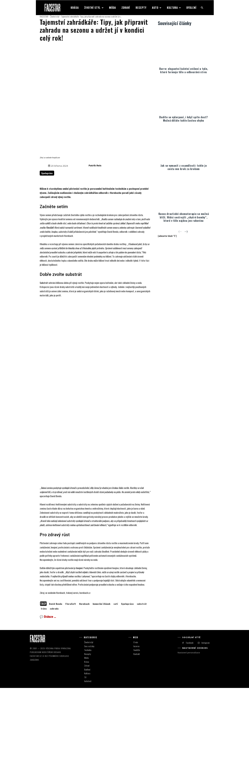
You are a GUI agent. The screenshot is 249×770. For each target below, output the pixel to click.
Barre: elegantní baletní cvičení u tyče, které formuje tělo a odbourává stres (183, 69)
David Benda (55, 686)
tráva (44, 690)
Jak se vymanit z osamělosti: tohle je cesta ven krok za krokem (184, 166)
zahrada (54, 690)
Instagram (206, 724)
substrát (142, 686)
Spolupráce (127, 686)
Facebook (189, 724)
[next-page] (186, 231)
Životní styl (54, 16)
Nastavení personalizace (189, 734)
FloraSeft (70, 686)
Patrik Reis (95, 128)
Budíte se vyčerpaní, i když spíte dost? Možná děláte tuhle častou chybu (183, 118)
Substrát (44, 246)
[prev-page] (180, 231)
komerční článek (101, 686)
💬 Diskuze (48, 699)
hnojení (79, 650)
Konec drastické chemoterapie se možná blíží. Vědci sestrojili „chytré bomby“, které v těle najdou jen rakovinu (183, 216)
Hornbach (84, 686)
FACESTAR (44, 16)
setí (116, 686)
